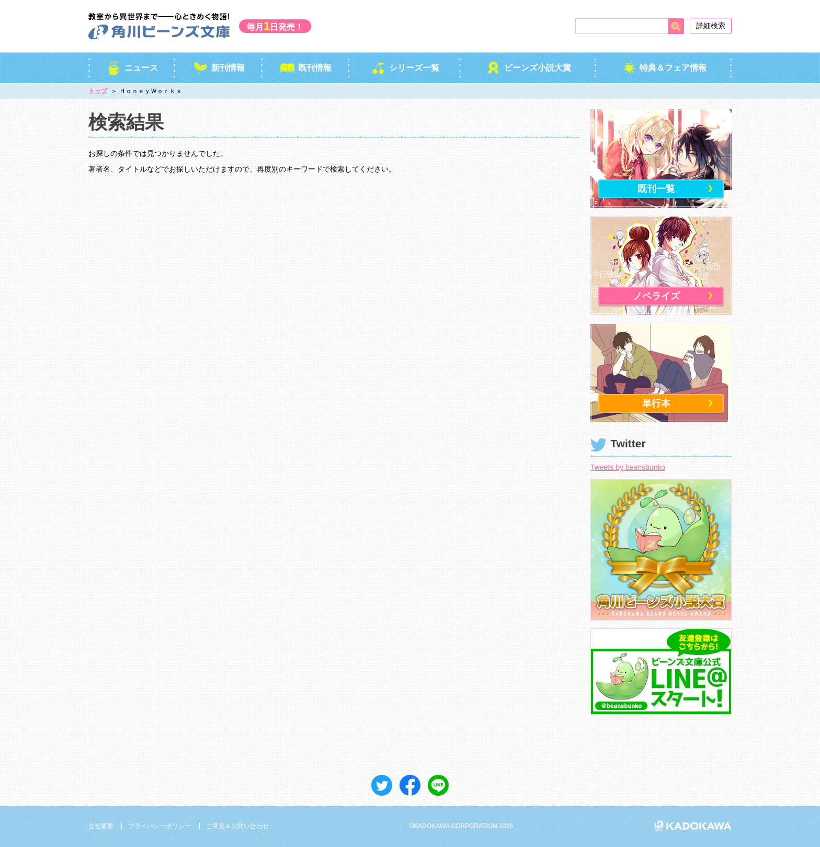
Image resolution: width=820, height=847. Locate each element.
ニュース (132, 67)
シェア (410, 785)
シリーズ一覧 (405, 67)
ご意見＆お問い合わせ (237, 826)
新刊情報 (219, 67)
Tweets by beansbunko (627, 467)
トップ (97, 91)
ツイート (381, 785)
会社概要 (100, 826)
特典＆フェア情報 (664, 67)
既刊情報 (306, 67)
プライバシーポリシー (159, 826)
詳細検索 (710, 25)
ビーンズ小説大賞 (528, 67)
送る (438, 785)
